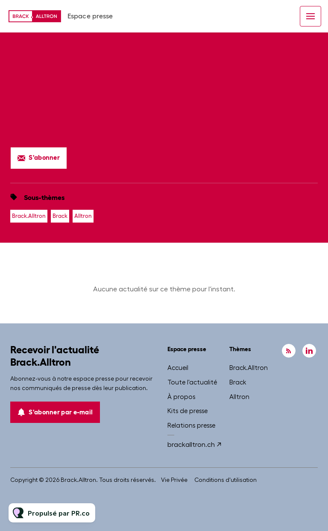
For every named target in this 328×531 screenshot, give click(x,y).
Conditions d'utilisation (225, 479)
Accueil (177, 368)
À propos (181, 397)
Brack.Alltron (29, 216)
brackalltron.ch (191, 444)
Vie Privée (174, 479)
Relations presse (191, 425)
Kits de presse (187, 411)
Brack (60, 216)
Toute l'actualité (192, 382)
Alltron (83, 216)
